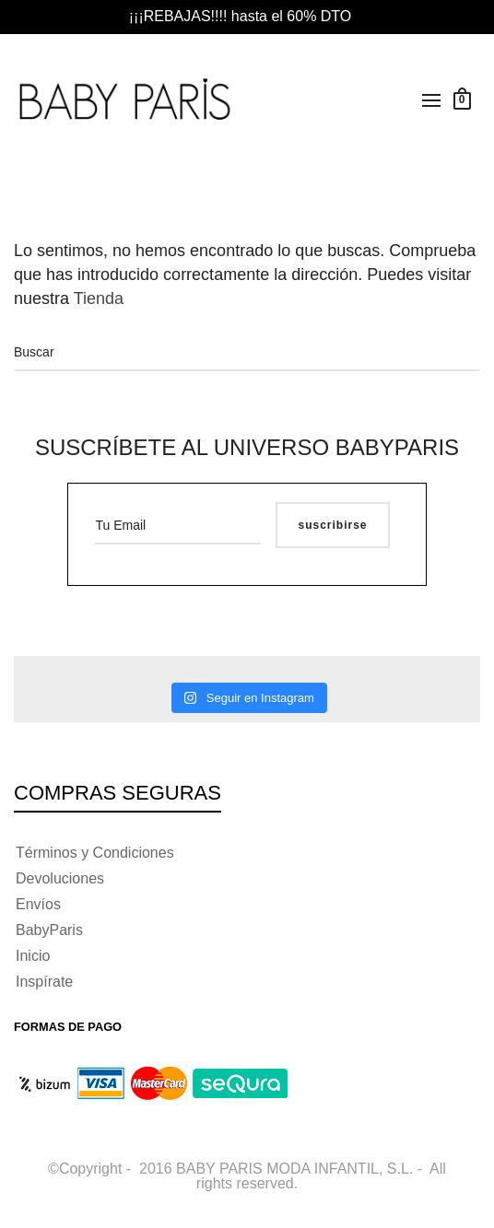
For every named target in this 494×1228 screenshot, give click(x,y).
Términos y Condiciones (95, 852)
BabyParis (49, 930)
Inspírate (44, 981)
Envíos (38, 904)
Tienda (101, 298)
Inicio (33, 956)
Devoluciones (60, 878)
